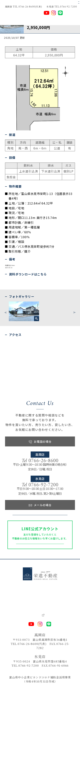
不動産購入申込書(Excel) (13, 331)
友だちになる (40, 615)
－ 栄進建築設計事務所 (55, 691)
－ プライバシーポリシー (55, 686)
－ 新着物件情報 (50, 666)
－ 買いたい (16, 666)
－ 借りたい (16, 671)
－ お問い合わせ (19, 685)
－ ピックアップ (50, 662)
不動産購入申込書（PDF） (13, 326)
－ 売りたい (16, 676)
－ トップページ (19, 662)
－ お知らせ (47, 671)
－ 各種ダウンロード (52, 681)
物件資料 (7, 320)
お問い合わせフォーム (40, 575)
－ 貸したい (16, 681)
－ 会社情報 (47, 676)
